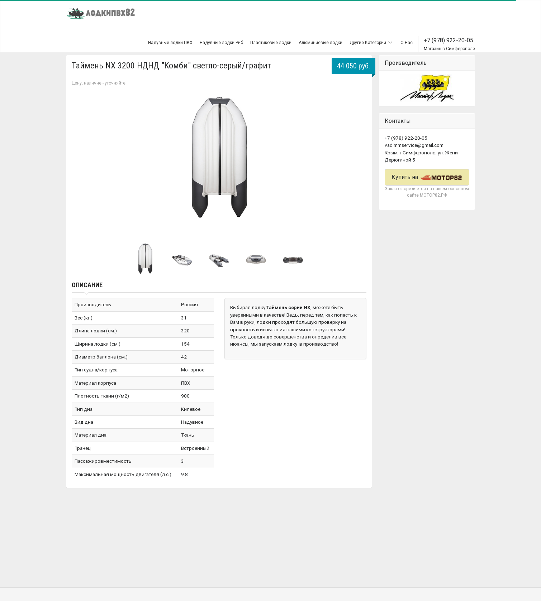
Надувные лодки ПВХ (170, 42)
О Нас (406, 42)
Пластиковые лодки (270, 42)
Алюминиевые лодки (320, 42)
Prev (81, 163)
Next (357, 163)
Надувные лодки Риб (221, 42)
